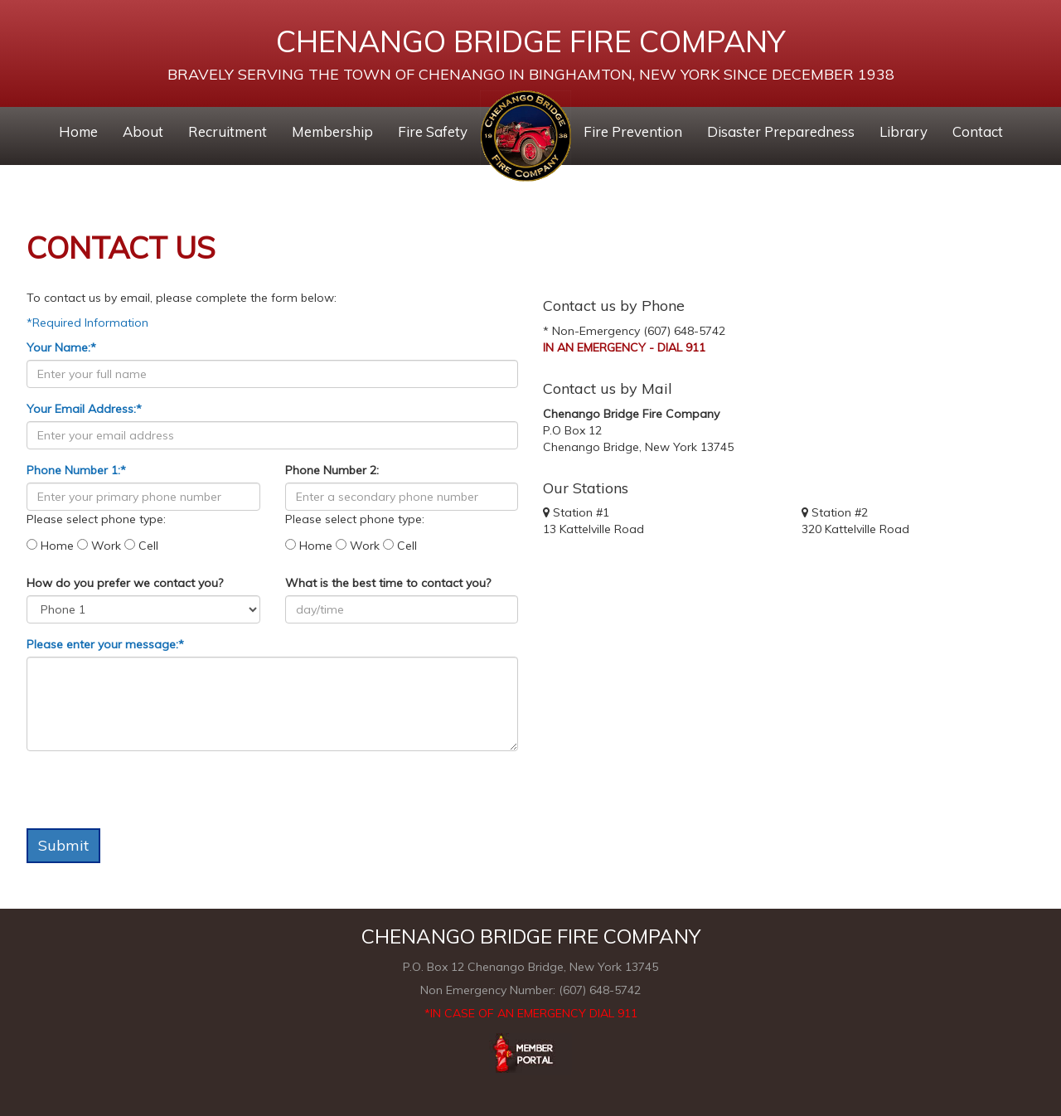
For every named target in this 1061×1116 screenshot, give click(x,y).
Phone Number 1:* (76, 470)
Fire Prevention (633, 131)
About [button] (143, 131)
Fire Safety (433, 131)
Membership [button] (332, 131)
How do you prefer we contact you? (125, 582)
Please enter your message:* (105, 644)
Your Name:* (61, 347)
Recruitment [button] (227, 131)
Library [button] (903, 131)
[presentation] (153, 796)
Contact (977, 131)
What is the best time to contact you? (388, 582)
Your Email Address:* (84, 408)
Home (78, 131)
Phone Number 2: (332, 470)
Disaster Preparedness (781, 131)
